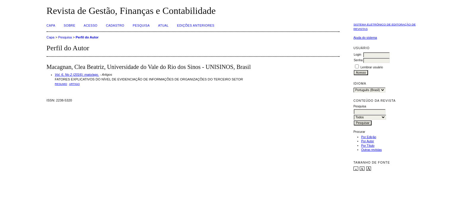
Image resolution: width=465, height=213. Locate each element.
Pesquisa (141, 25)
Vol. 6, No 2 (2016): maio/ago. (77, 74)
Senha (358, 60)
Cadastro (115, 25)
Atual (163, 25)
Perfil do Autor (87, 37)
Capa (51, 25)
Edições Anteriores (195, 25)
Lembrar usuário (372, 67)
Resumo (61, 83)
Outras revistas (371, 149)
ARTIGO (74, 83)
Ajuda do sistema (365, 37)
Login (357, 54)
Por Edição (368, 137)
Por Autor (367, 141)
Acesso (90, 25)
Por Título (368, 145)
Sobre (69, 25)
